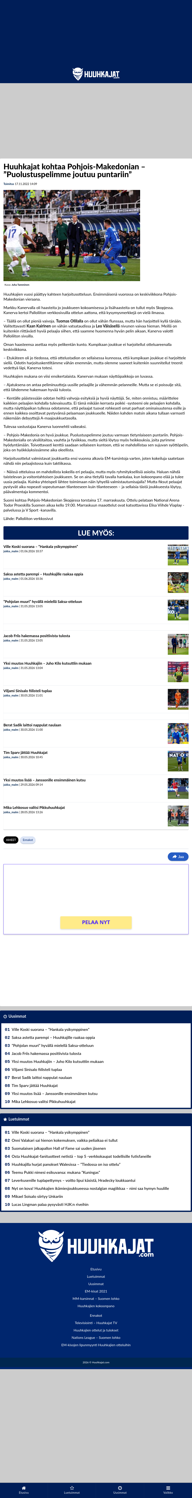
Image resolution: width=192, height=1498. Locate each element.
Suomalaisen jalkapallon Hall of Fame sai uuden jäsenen (59, 1148)
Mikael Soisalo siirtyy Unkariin (37, 1196)
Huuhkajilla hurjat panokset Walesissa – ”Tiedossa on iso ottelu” (66, 1164)
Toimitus (8, 184)
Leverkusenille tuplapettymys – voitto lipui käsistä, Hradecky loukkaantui (73, 1180)
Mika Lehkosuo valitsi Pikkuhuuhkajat (34, 807)
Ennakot (28, 840)
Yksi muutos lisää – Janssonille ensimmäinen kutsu (44, 780)
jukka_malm (10, 551)
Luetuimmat (18, 1119)
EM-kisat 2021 (96, 1291)
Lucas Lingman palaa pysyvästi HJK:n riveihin (50, 1204)
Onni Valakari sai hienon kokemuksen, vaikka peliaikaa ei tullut (65, 1140)
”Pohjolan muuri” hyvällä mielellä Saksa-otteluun (42, 601)
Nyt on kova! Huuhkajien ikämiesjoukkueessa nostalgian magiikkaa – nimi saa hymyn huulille (90, 1188)
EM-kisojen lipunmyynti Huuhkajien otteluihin (96, 1345)
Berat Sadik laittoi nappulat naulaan (32, 725)
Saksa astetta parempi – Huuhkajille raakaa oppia (43, 574)
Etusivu (96, 1269)
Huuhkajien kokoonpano (96, 1306)
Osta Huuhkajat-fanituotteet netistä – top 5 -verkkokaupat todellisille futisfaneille (81, 1156)
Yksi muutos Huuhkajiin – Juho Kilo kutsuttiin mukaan (47, 663)
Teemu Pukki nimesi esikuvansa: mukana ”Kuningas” (56, 1172)
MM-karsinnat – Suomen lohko (96, 1298)
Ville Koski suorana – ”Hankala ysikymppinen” (40, 546)
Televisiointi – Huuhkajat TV (96, 1323)
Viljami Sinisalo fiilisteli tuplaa (27, 690)
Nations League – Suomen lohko (96, 1337)
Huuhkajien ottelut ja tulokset (96, 1330)
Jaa (178, 856)
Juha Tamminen (20, 284)
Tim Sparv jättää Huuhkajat (25, 752)
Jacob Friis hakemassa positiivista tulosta (36, 635)
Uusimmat (17, 1016)
